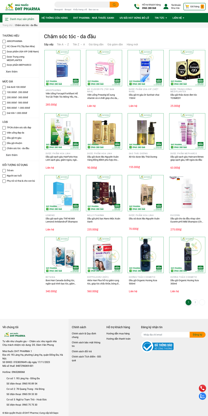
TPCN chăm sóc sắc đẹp (19, 127)
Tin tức (160, 17)
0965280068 (18, 372)
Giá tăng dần (96, 44)
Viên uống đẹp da (15, 132)
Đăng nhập (175, 8)
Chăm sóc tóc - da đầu (18, 148)
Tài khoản (176, 5)
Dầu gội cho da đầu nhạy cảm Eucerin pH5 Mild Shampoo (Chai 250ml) (186, 221)
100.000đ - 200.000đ (17, 92)
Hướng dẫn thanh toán (118, 338)
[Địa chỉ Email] (173, 335)
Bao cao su (93, 9)
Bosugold (58, 9)
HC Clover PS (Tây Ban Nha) (21, 46)
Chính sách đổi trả (82, 351)
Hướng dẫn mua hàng (118, 333)
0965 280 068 (149, 8)
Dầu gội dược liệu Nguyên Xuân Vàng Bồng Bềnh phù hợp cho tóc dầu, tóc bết (103, 159)
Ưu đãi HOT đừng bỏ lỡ (134, 17)
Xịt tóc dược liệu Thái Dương (143, 156)
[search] (114, 4)
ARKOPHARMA (14, 41)
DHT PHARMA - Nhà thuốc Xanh (93, 17)
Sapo (55, 413)
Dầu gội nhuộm (14, 143)
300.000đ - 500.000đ (17, 102)
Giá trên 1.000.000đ (17, 113)
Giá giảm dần (115, 44)
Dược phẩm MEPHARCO (19, 65)
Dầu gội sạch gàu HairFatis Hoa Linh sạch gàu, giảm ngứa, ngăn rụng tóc (62, 159)
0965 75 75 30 (29, 404)
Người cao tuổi (14, 175)
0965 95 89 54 (29, 383)
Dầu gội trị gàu (14, 138)
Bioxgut (68, 9)
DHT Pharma (31, 413)
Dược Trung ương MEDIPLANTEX (15, 58)
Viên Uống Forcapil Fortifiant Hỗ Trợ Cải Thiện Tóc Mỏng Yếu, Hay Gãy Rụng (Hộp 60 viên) (62, 96)
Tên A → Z (63, 44)
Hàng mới (132, 44)
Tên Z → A (79, 44)
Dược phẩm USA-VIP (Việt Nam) (23, 51)
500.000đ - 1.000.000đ (18, 108)
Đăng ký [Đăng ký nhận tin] (197, 334)
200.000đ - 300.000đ (17, 97)
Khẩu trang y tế (80, 9)
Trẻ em (10, 170)
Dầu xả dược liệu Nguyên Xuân (144, 218)
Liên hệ (177, 17)
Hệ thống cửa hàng (55, 17)
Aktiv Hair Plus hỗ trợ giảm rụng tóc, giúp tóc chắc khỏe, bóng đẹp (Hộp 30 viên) (104, 283)
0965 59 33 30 (29, 394)
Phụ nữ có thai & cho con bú (21, 181)
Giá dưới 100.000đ (16, 87)
